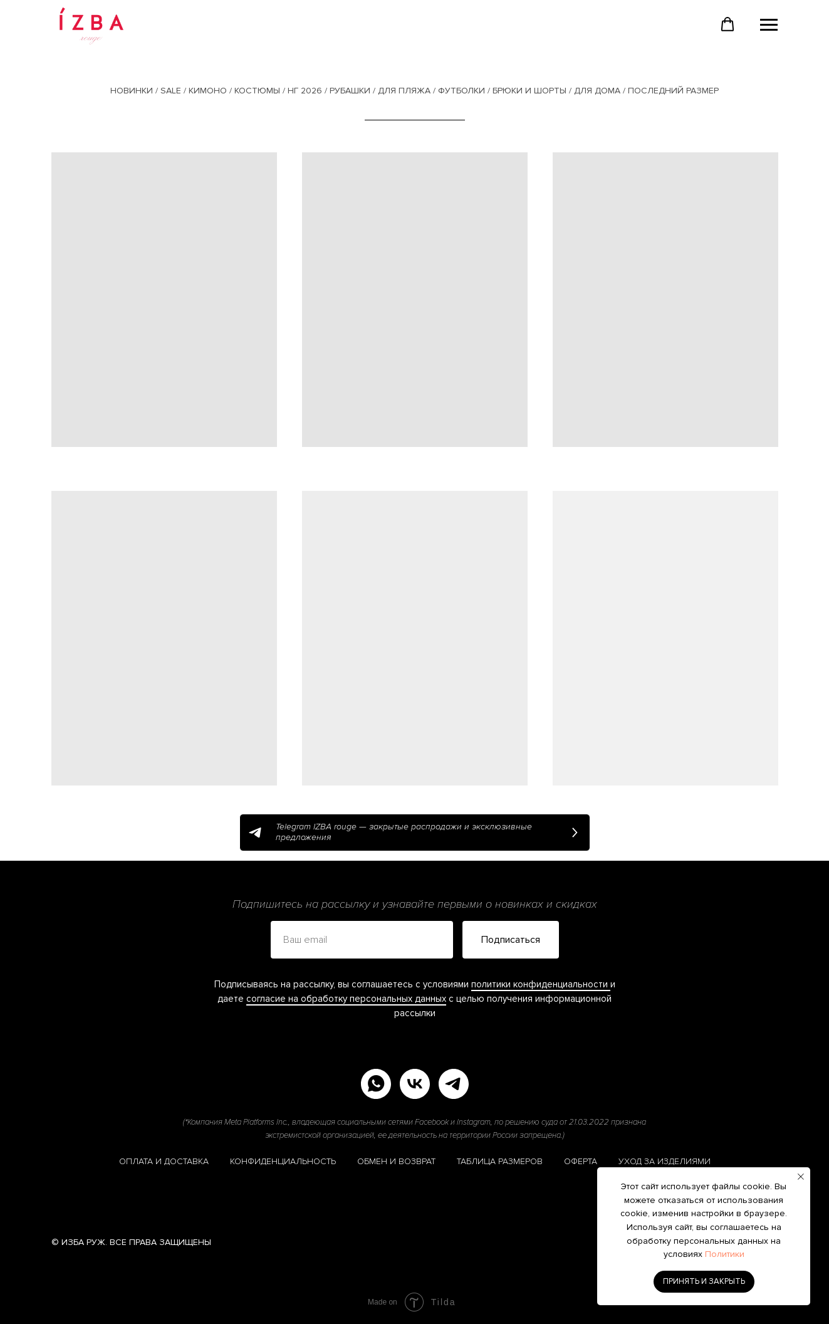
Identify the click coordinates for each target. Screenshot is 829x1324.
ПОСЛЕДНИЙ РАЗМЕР (673, 90)
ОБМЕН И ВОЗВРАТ (396, 1161)
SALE (170, 90)
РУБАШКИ (350, 90)
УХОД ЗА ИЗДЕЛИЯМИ (664, 1161)
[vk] (415, 1084)
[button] (727, 24)
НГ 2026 (305, 90)
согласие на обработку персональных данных (346, 998)
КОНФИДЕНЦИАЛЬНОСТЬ (283, 1161)
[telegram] (454, 1084)
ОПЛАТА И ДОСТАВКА (164, 1161)
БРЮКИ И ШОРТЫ (529, 90)
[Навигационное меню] (769, 25)
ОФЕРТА (580, 1161)
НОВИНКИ (131, 90)
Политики (724, 1254)
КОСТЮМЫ (257, 90)
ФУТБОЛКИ (461, 90)
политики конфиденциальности (540, 984)
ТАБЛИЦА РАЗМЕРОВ (500, 1161)
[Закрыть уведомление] (801, 1176)
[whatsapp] (376, 1084)
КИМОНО (208, 90)
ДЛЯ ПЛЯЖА (404, 90)
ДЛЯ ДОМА (597, 90)
